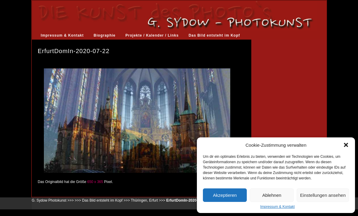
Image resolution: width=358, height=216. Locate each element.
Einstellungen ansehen (323, 195)
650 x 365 (95, 182)
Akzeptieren (225, 195)
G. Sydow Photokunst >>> (53, 200)
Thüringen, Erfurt (144, 200)
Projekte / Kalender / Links (152, 35)
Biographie (105, 35)
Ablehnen (271, 195)
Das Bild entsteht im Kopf (214, 35)
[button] (346, 145)
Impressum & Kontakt (277, 206)
